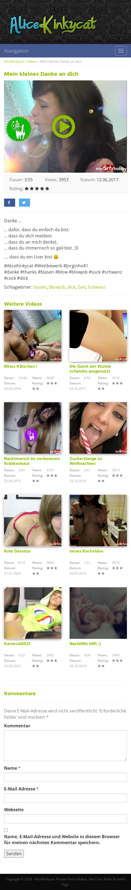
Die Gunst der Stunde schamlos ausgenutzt (90, 369)
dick (71, 287)
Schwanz (97, 287)
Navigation (16, 50)
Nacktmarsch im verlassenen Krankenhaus (32, 461)
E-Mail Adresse (19, 789)
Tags (64, 884)
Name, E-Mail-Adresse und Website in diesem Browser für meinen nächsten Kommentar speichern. (62, 840)
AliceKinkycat (14, 61)
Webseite (14, 810)
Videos (32, 61)
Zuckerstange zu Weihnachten (86, 461)
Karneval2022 (17, 643)
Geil (82, 287)
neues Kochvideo (86, 551)
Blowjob (57, 287)
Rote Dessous (17, 551)
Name (10, 768)
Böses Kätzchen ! (20, 366)
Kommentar (17, 726)
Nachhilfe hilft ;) (85, 643)
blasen (40, 287)
